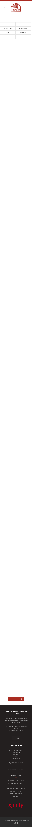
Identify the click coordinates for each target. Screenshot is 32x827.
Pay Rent (16, 796)
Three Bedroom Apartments (16, 788)
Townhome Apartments (16, 791)
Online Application (16, 793)
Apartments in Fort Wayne (16, 780)
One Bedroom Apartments (16, 783)
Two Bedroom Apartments (16, 786)
